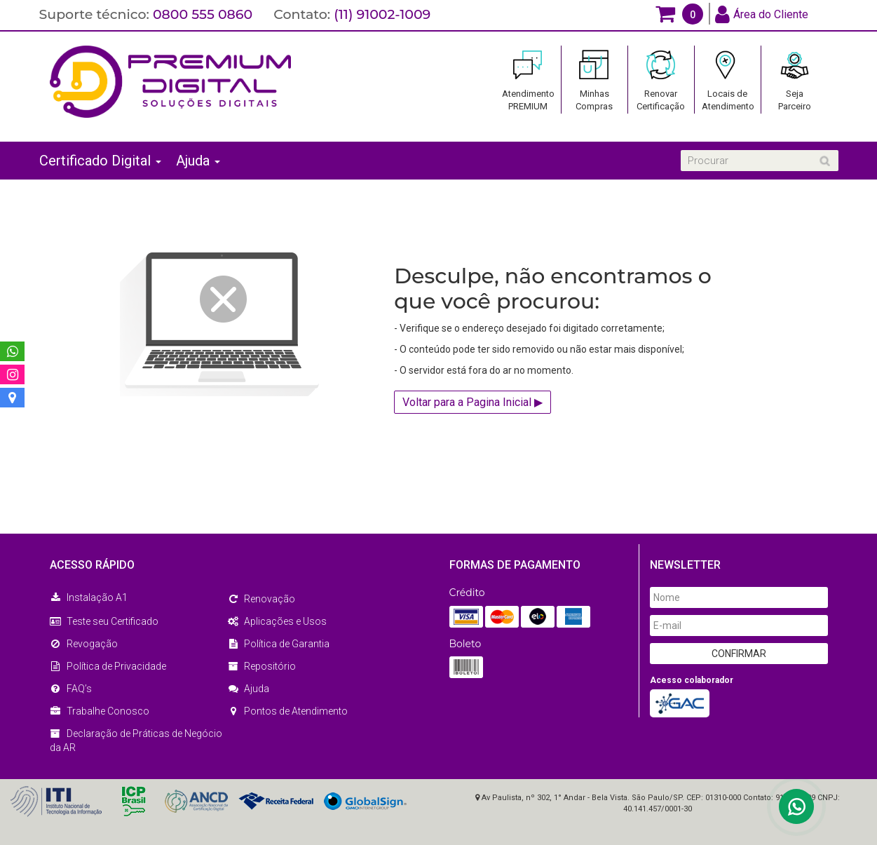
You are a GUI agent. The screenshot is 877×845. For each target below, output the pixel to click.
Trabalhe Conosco (99, 711)
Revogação (84, 643)
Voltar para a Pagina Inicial (472, 402)
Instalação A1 (89, 597)
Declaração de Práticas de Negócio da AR (136, 740)
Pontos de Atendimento (287, 711)
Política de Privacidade (108, 666)
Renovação (261, 598)
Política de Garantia (278, 643)
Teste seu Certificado (104, 621)
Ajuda (198, 161)
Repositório (261, 666)
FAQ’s (71, 688)
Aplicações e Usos (277, 621)
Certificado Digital (100, 161)
